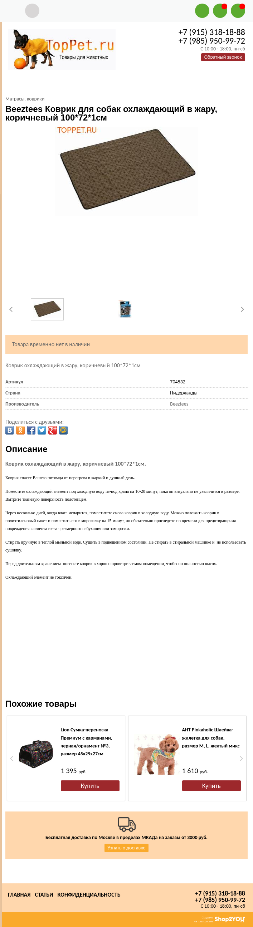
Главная (19, 894)
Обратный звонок (223, 57)
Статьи (44, 894)
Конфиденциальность (89, 894)
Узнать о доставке (127, 848)
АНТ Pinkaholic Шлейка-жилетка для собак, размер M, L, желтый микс (211, 738)
